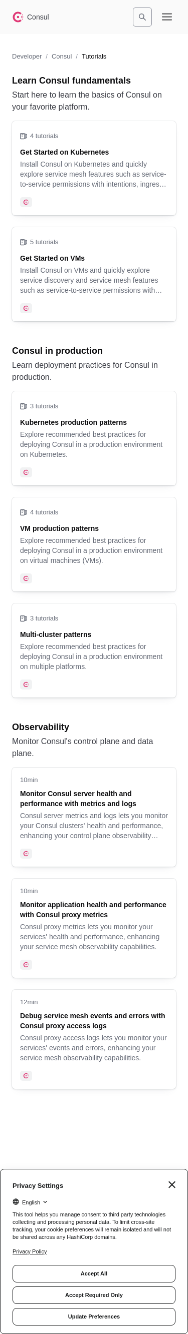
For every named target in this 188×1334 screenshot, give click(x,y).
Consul (62, 56)
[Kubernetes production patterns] (94, 438)
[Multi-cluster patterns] (94, 650)
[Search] (142, 17)
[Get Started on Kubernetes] (94, 168)
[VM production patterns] (94, 544)
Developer (27, 56)
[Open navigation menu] (167, 17)
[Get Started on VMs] (94, 274)
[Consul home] (30, 17)
